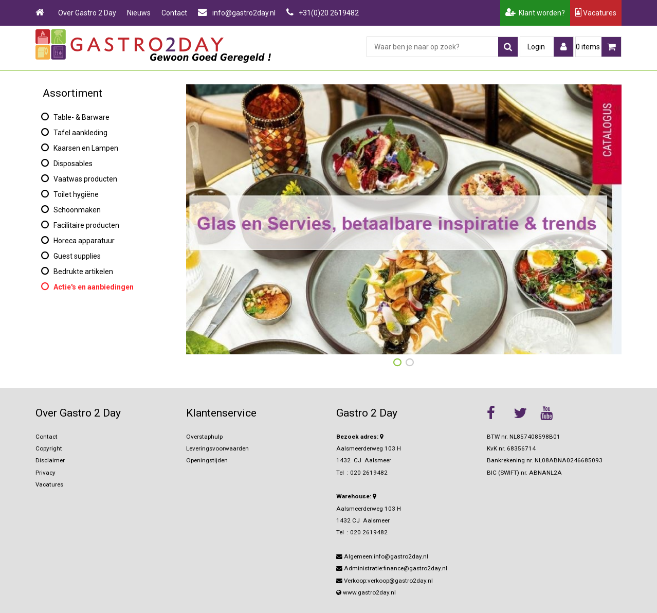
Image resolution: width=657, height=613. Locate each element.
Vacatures (595, 12)
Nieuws (139, 13)
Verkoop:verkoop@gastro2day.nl (384, 580)
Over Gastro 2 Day (87, 13)
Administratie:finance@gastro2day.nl (391, 568)
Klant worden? (535, 12)
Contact (174, 13)
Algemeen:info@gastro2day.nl (382, 556)
